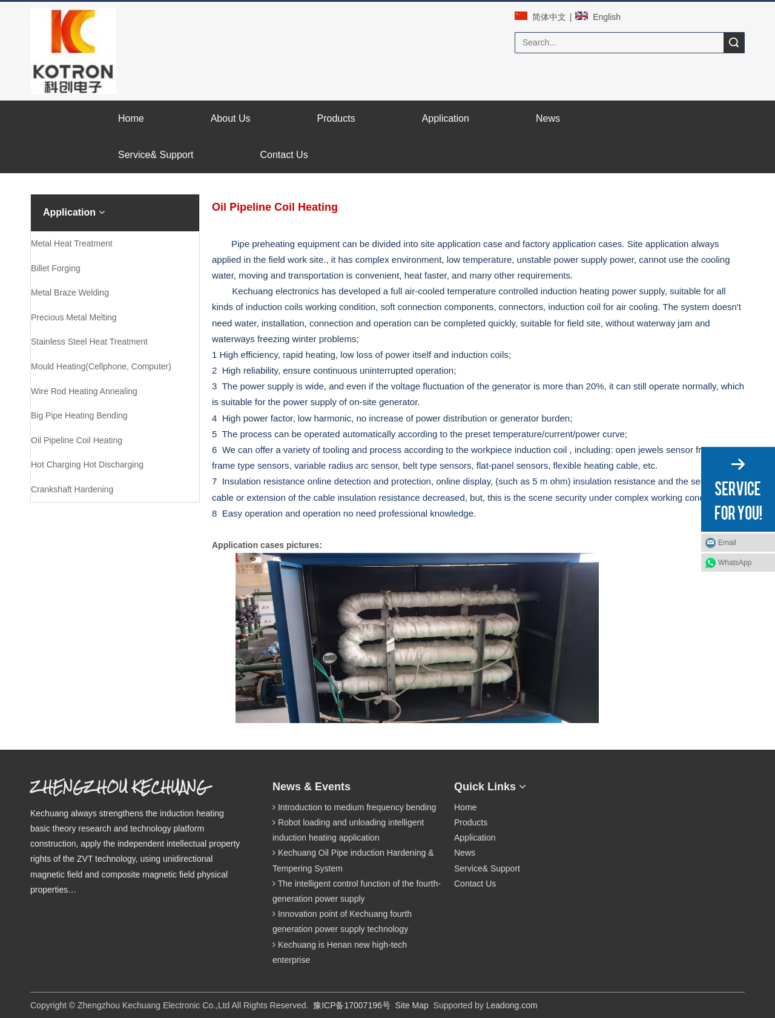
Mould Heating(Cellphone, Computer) (101, 366)
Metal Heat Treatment (72, 243)
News (464, 853)
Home (465, 807)
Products (470, 822)
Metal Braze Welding (70, 292)
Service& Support (487, 868)
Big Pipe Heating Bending (79, 415)
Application (475, 837)
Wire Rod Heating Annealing (84, 391)
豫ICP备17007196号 (352, 1005)
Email (727, 542)
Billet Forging (56, 268)
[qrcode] (585, 783)
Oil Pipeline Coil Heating (76, 440)
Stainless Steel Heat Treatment (89, 341)
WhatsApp (734, 562)
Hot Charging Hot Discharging (87, 464)
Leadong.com (512, 1005)
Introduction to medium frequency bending (357, 807)
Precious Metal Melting (74, 317)
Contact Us (475, 883)
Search (734, 43)
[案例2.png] (76, 548)
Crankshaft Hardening (72, 489)
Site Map (412, 1005)
